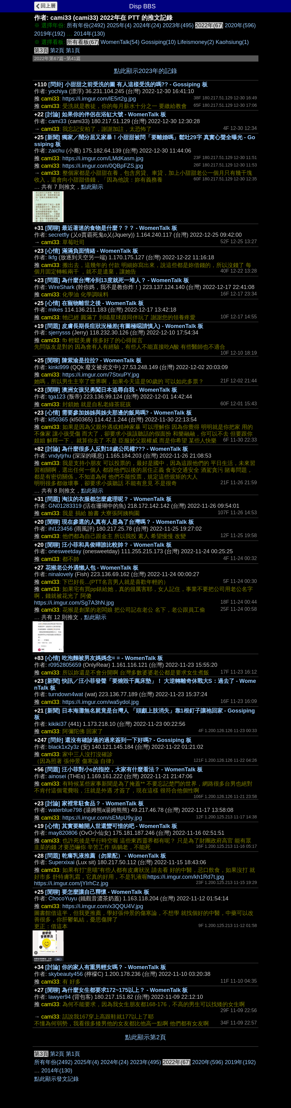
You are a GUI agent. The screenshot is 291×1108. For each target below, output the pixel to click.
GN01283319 (65, 506)
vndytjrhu (59, 456)
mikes (55, 310)
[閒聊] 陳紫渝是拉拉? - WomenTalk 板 (93, 360)
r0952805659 (64, 665)
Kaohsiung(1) (232, 42)
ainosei (57, 776)
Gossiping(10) (158, 42)
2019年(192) (49, 34)
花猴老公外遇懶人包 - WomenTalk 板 (91, 568)
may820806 (63, 833)
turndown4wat (65, 694)
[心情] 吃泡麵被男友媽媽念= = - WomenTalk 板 (104, 658)
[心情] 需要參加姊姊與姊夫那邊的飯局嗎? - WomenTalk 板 (118, 413)
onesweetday (64, 551)
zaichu (56, 151)
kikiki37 (57, 724)
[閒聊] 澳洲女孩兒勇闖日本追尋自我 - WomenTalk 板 (111, 390)
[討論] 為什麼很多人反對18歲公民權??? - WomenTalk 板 (116, 449)
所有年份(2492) (86, 25)
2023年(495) (178, 25)
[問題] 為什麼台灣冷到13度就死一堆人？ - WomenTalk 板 (117, 280)
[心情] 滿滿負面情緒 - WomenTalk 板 (91, 251)
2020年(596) (240, 25)
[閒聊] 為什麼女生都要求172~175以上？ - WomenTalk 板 (116, 990)
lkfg (52, 257)
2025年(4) (119, 25)
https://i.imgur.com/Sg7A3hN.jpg (74, 603)
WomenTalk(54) (120, 42)
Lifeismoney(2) (195, 42)
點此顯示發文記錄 (56, 1079)
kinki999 (58, 367)
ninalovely (60, 574)
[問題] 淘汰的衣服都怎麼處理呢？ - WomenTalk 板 (108, 499)
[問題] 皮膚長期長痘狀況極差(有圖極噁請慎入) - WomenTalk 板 (124, 326)
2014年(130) (89, 34)
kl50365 (58, 419)
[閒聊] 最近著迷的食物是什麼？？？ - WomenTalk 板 (111, 228)
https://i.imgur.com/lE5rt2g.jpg (99, 99)
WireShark (61, 287)
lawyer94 (59, 997)
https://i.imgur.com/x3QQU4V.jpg (102, 906)
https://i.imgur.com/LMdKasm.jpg (102, 158)
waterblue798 (65, 810)
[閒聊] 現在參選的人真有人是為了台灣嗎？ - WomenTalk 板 (119, 522)
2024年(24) (147, 25)
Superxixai (61, 862)
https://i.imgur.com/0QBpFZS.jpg (102, 166)
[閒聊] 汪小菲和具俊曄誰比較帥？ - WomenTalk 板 (108, 545)
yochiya (57, 91)
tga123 (56, 397)
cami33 (57, 121)
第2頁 (57, 50)
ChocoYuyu (62, 898)
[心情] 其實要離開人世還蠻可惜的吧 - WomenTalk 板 (111, 826)
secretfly (58, 235)
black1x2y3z (63, 747)
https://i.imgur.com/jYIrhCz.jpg (71, 883)
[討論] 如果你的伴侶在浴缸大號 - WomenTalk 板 (105, 114)
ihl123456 (60, 529)
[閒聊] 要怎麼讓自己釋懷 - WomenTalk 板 (97, 892)
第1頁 (73, 50)
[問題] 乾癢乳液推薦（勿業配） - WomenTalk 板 (105, 856)
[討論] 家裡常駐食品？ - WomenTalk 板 (94, 803)
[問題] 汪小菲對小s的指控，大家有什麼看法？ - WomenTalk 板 (124, 769)
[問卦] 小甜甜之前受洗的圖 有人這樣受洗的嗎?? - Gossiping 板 (128, 84)
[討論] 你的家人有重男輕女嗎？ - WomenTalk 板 (105, 967)
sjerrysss (59, 333)
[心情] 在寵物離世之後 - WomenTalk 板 (94, 303)
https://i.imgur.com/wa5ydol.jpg (100, 702)
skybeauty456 (65, 974)
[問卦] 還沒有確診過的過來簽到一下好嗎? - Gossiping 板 (119, 740)
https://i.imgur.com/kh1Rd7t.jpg (185, 877)
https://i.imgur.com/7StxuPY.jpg (100, 375)
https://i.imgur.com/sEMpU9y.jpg (102, 818)
